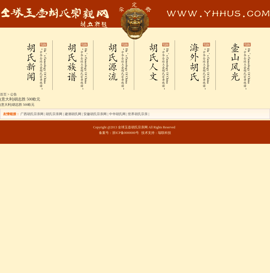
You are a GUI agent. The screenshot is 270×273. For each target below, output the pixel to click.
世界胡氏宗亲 (138, 114)
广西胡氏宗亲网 (32, 114)
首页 (3, 94)
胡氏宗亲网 (54, 114)
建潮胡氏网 (73, 114)
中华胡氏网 (117, 114)
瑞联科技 (164, 133)
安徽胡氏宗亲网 (95, 114)
